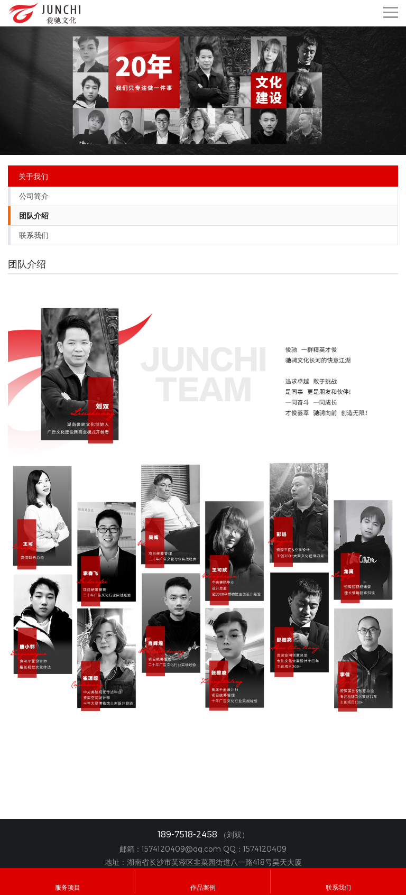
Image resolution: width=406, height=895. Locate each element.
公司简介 (34, 196)
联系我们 (34, 235)
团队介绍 (34, 215)
